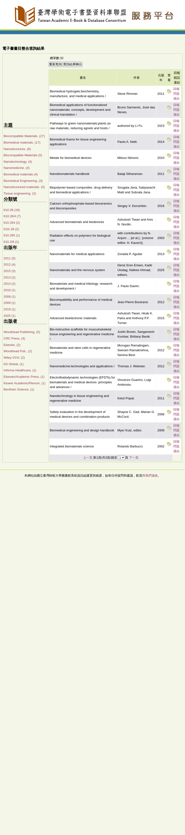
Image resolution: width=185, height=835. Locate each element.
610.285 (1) (12, 235)
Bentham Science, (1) (19, 389)
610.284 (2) (12, 222)
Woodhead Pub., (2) (18, 351)
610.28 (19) (12, 210)
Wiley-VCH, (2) (14, 357)
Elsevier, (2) (12, 345)
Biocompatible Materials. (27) (24, 136)
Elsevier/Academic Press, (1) (24, 377)
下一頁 (133, 457)
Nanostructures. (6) (17, 149)
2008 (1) (10, 296)
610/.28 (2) (11, 229)
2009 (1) (10, 303)
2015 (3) (10, 271)
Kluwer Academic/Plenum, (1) (24, 383)
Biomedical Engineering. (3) (23, 181)
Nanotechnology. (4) (18, 161)
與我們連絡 (150, 475)
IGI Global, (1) (14, 364)
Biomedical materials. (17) (22, 142)
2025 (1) (10, 315)
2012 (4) (10, 264)
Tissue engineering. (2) (20, 193)
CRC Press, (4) (14, 338)
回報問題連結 (176, 93)
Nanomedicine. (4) (17, 168)
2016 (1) (10, 290)
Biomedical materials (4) (21, 174)
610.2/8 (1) (11, 242)
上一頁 (87, 457)
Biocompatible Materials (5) (23, 155)
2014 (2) (10, 283)
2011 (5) (10, 258)
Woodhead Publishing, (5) (22, 332)
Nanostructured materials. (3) (24, 187)
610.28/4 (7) (12, 216)
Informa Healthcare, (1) (20, 370)
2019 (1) (10, 309)
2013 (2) (10, 277)
